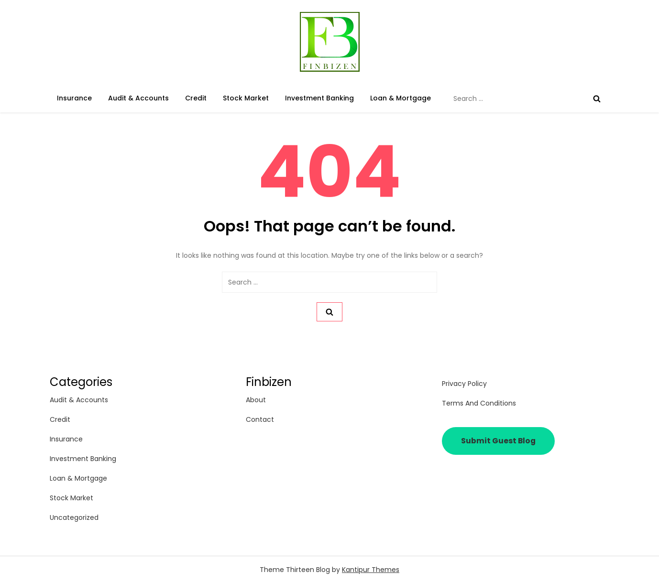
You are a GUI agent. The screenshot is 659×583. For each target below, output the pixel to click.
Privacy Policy (464, 383)
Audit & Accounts (138, 98)
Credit (196, 98)
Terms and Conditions (479, 403)
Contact (260, 419)
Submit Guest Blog (498, 440)
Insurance (74, 98)
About (256, 400)
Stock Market (246, 98)
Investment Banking (319, 98)
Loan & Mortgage (400, 98)
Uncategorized (74, 517)
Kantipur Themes (370, 569)
